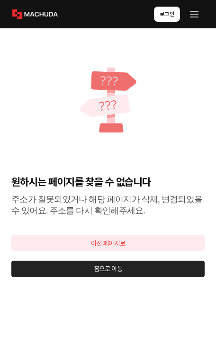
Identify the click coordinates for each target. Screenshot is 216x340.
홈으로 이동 (108, 268)
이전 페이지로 (108, 243)
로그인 (167, 14)
